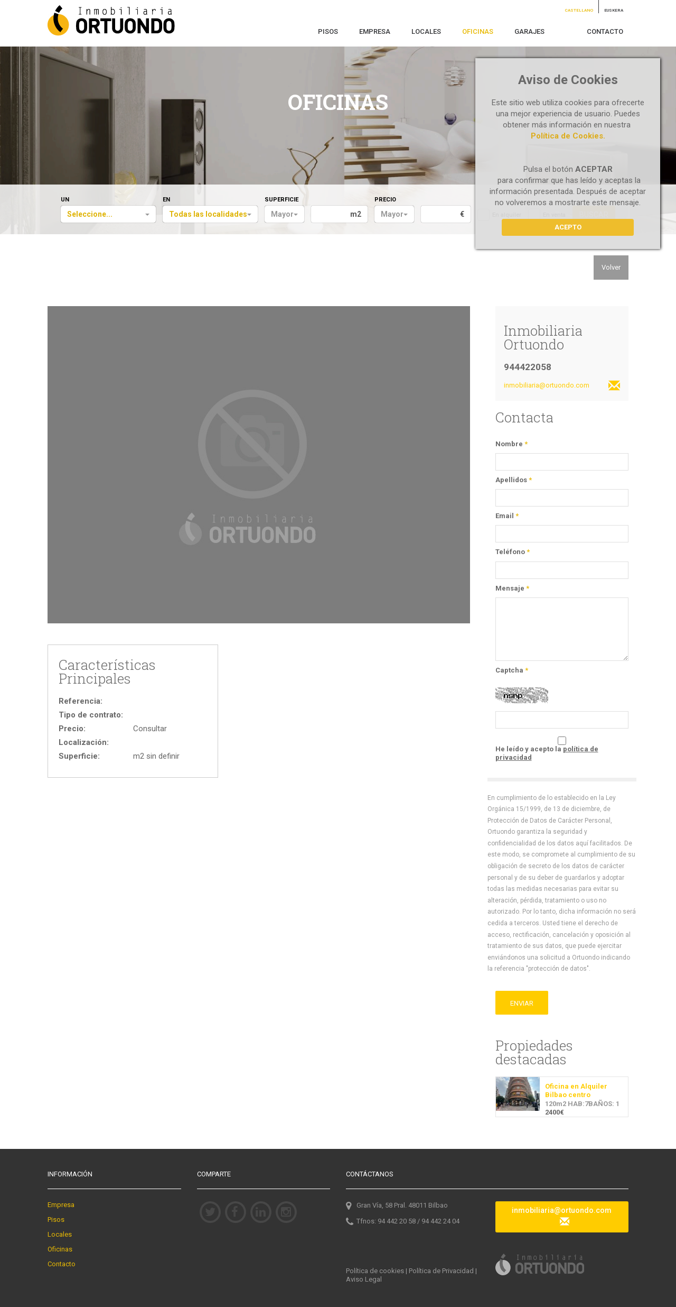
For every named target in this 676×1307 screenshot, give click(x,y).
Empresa (61, 1205)
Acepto (568, 227)
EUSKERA (613, 10)
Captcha (511, 670)
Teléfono (512, 552)
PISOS (328, 31)
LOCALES (426, 31)
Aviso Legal (364, 1279)
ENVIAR (521, 1003)
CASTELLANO (579, 10)
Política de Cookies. (568, 136)
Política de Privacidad (441, 1271)
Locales (60, 1234)
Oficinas (60, 1249)
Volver (611, 267)
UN (65, 199)
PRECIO (385, 199)
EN (166, 199)
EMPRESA (374, 31)
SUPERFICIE (281, 199)
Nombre (511, 444)
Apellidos (513, 480)
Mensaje (512, 588)
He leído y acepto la (546, 753)
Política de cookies (375, 1271)
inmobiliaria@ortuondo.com (562, 386)
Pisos (56, 1219)
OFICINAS (477, 31)
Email (507, 516)
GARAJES (529, 31)
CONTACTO (605, 31)
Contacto (62, 1264)
